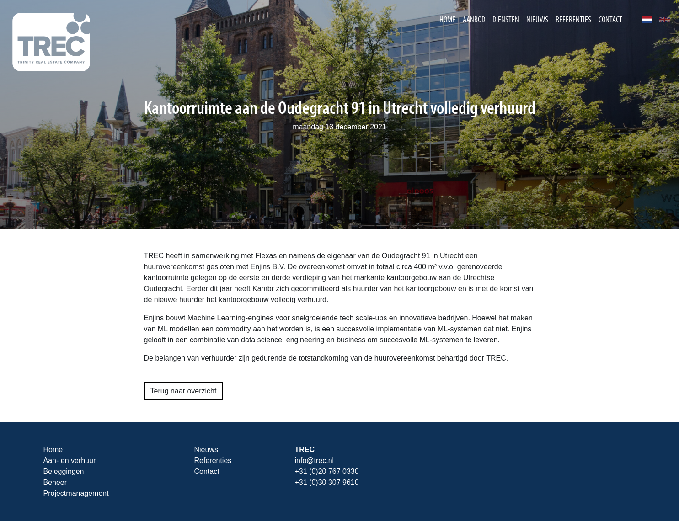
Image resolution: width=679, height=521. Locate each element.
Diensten (505, 19)
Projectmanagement (76, 493)
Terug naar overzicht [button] (183, 391)
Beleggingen (63, 471)
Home (447, 19)
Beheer (55, 482)
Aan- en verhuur (69, 460)
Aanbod (474, 19)
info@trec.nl (314, 460)
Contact (610, 19)
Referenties (573, 19)
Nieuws (537, 19)
